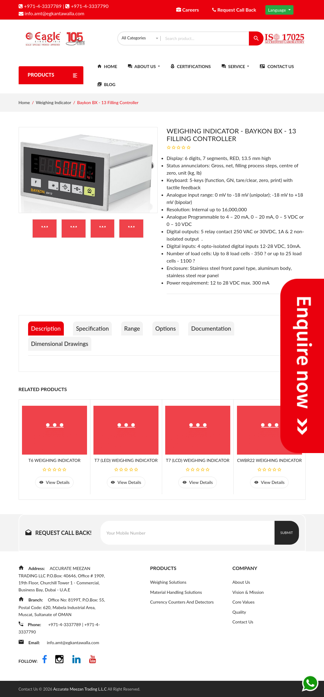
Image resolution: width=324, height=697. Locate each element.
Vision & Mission (248, 594)
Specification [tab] (96, 331)
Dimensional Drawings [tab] (61, 345)
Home (107, 69)
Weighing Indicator (53, 105)
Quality (239, 614)
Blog (106, 87)
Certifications (191, 69)
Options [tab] (174, 331)
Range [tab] (138, 331)
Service (235, 69)
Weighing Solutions (168, 584)
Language (277, 10)
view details (54, 484)
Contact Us (277, 69)
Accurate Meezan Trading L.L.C (80, 688)
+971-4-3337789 (40, 6)
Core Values (243, 604)
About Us (144, 69)
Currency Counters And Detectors (182, 604)
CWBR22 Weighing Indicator (269, 461)
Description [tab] (46, 331)
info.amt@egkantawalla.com (52, 13)
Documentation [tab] (223, 331)
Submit (286, 535)
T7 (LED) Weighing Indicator (126, 461)
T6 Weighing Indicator (54, 461)
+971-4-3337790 (86, 6)
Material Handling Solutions (176, 594)
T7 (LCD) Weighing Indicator (197, 461)
